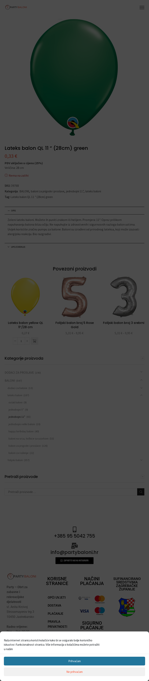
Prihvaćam (74, 661)
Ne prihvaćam (74, 672)
